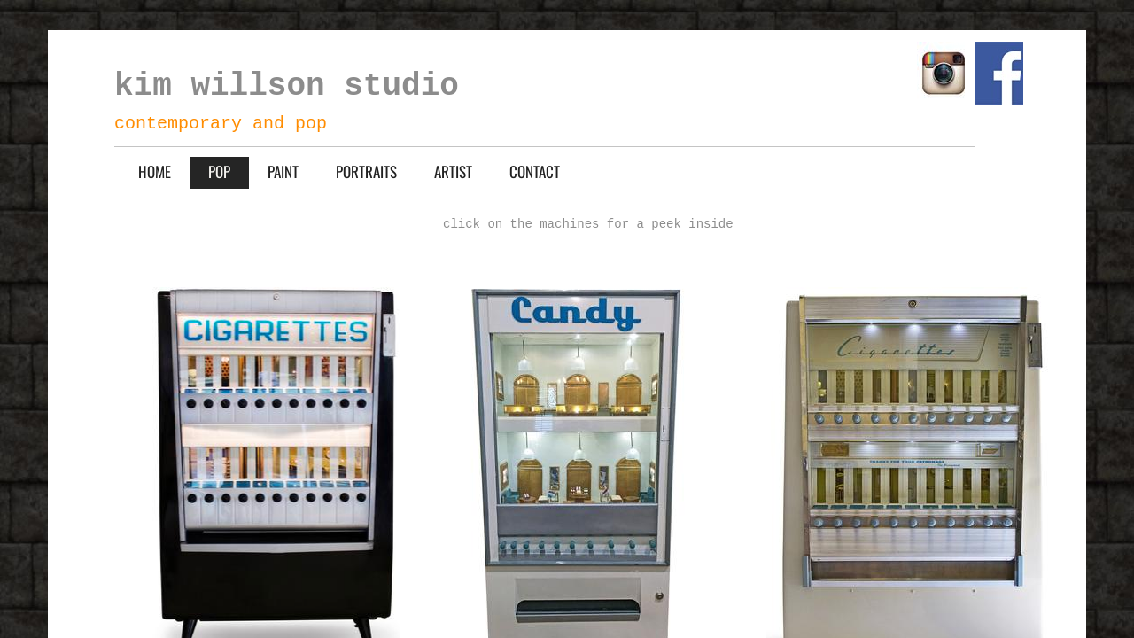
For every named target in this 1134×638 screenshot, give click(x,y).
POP (219, 171)
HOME (154, 171)
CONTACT (534, 171)
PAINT (283, 171)
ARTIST (453, 171)
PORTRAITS (366, 171)
